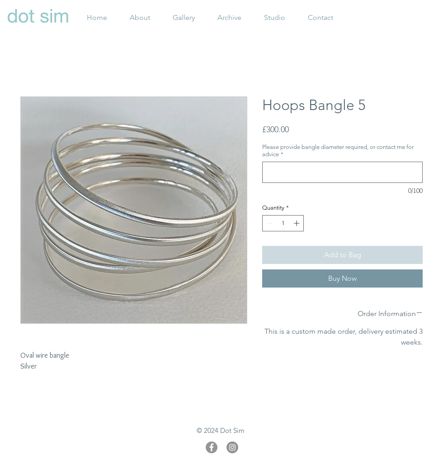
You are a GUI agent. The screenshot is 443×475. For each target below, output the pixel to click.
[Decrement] (269, 223)
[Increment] (297, 223)
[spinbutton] (283, 223)
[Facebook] (211, 447)
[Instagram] (232, 447)
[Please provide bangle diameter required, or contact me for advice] (342, 172)
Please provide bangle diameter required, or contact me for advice (338, 151)
